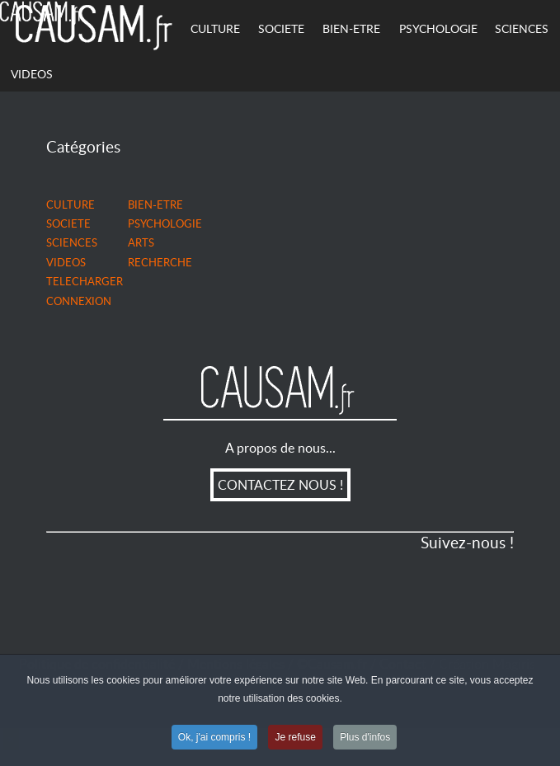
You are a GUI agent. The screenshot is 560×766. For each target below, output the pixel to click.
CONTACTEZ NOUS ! (280, 485)
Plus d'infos (365, 738)
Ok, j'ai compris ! (214, 738)
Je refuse (295, 738)
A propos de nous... (280, 448)
